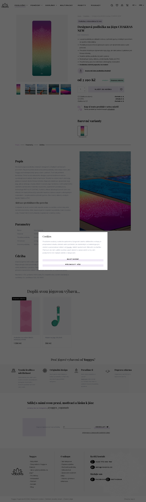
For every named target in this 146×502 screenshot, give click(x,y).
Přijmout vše (73, 264)
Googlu (69, 247)
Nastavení (73, 259)
